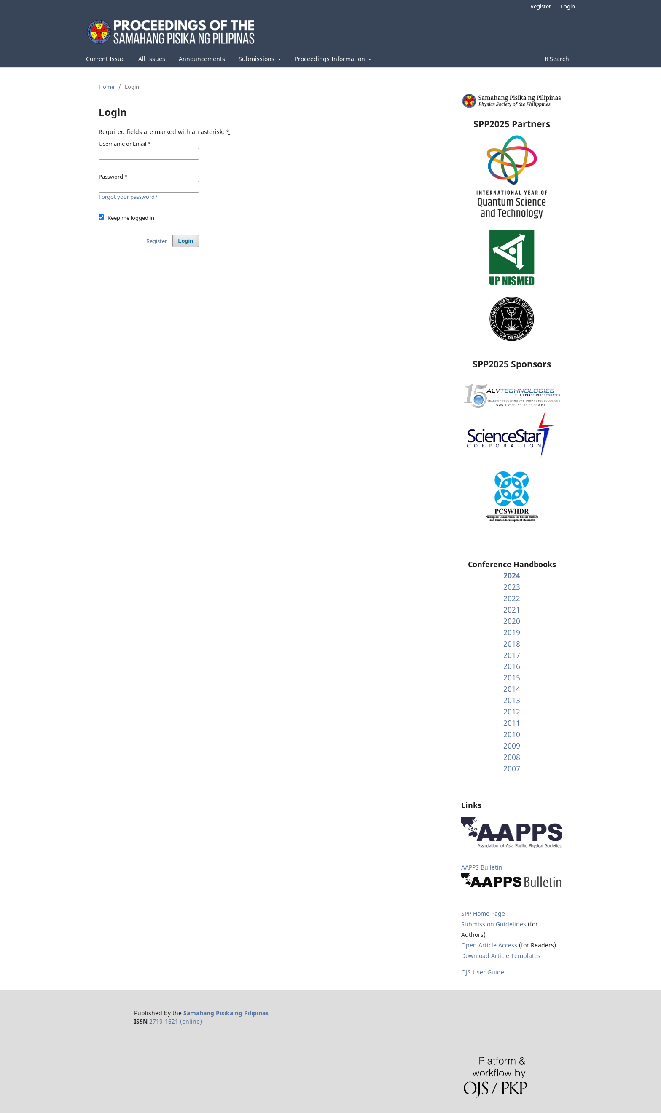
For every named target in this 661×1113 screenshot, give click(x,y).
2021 (511, 610)
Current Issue (105, 59)
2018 (511, 644)
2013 (511, 700)
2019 (511, 632)
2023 (511, 587)
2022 (511, 598)
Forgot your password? (128, 197)
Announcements (202, 59)
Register (540, 6)
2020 (511, 621)
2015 (511, 677)
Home (106, 87)
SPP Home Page (483, 914)
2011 (511, 723)
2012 (511, 711)
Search (557, 59)
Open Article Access (489, 945)
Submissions (257, 59)
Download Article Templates (500, 956)
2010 (511, 734)
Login (568, 6)
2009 (511, 746)
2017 (511, 655)
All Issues (151, 59)
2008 (511, 757)
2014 (511, 689)
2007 (511, 768)
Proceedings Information (331, 59)
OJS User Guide (482, 972)
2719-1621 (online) (175, 1021)
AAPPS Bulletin (481, 867)
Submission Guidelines (494, 924)
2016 (511, 666)
